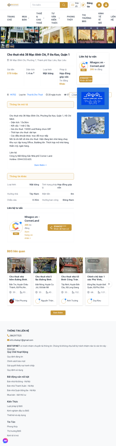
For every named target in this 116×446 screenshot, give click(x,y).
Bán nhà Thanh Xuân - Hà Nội (20, 386)
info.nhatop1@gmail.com (20, 340)
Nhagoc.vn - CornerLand (32, 218)
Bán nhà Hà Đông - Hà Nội (18, 381)
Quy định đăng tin (15, 357)
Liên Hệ (113, 18)
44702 (13, 95)
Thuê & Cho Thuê (40, 18)
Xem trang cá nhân (28, 234)
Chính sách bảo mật (16, 361)
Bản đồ (75, 5)
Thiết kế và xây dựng (16, 415)
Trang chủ (11, 18)
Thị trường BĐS (86, 18)
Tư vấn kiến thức (55, 18)
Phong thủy (71, 18)
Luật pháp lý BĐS (15, 406)
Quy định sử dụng (15, 370)
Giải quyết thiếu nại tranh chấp (20, 365)
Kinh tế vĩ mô (101, 18)
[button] (109, 284)
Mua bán (25, 18)
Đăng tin (87, 5)
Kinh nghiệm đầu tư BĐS (18, 411)
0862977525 (14, 335)
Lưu (74, 95)
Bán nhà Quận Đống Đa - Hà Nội (21, 390)
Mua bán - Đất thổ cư (16, 395)
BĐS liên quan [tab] (16, 251)
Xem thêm (40, 165)
